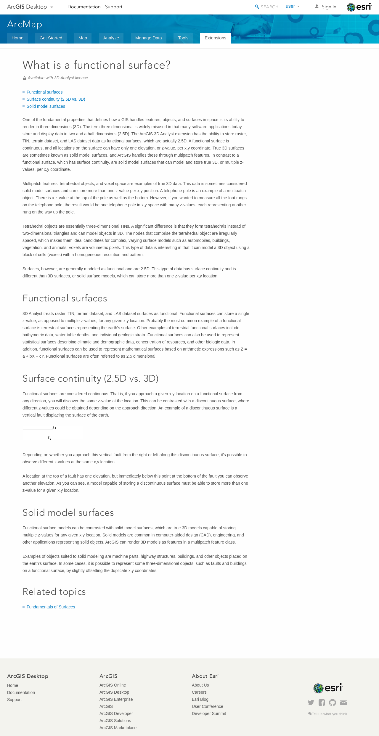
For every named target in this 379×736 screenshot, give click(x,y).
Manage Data (148, 37)
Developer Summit (209, 713)
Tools (183, 37)
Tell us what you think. (330, 714)
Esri (359, 7)
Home (17, 37)
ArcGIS (106, 706)
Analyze (111, 37)
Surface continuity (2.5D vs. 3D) (56, 99)
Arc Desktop (27, 6)
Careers (199, 692)
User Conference (207, 706)
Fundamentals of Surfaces (51, 607)
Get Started (51, 37)
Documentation (84, 6)
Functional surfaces (44, 92)
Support (113, 6)
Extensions (215, 37)
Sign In (329, 6)
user (290, 6)
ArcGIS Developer (116, 713)
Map (82, 37)
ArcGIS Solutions (115, 720)
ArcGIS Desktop (114, 692)
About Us (200, 685)
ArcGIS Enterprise (116, 699)
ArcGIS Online (112, 685)
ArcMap (25, 24)
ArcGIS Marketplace (117, 727)
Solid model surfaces (46, 106)
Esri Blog (200, 699)
